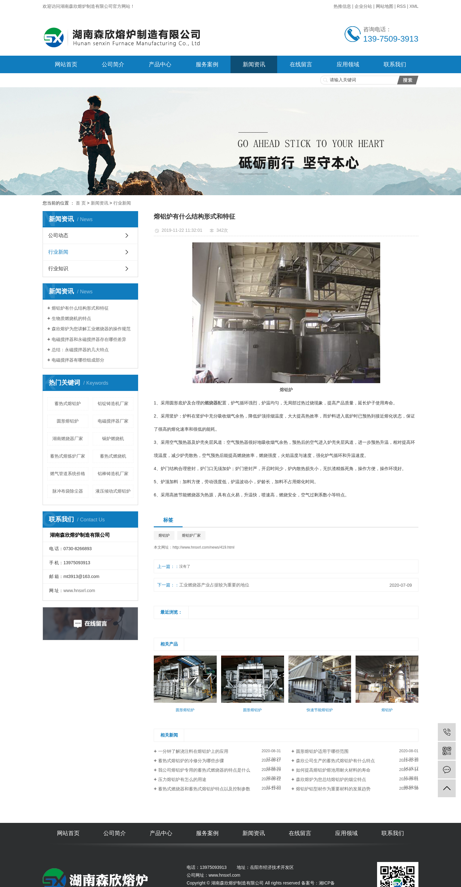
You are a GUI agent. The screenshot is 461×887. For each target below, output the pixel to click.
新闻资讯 (254, 64)
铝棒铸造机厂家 (113, 473)
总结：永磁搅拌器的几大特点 (80, 349)
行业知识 (58, 268)
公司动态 (58, 235)
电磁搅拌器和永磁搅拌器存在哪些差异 (89, 339)
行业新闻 (122, 202)
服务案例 (207, 64)
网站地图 (384, 6)
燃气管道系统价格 (67, 473)
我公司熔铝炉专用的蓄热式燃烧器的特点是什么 (204, 770)
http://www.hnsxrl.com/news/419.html (203, 547)
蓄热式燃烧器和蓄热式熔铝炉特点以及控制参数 (204, 788)
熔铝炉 (164, 535)
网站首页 (66, 64)
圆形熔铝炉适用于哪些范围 (322, 751)
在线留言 (301, 64)
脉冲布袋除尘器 (67, 491)
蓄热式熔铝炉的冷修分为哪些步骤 (191, 760)
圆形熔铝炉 (68, 420)
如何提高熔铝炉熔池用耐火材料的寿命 (333, 770)
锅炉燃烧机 (113, 438)
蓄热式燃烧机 (113, 456)
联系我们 (395, 64)
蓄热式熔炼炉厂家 (67, 456)
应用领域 (348, 64)
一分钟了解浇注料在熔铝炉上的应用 (193, 751)
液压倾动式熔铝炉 (113, 491)
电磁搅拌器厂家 (113, 420)
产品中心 (160, 64)
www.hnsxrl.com (79, 590)
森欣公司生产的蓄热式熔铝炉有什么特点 (335, 760)
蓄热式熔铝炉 (67, 403)
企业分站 (363, 6)
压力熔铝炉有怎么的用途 (182, 779)
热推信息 (342, 6)
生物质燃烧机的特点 (71, 318)
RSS (401, 6)
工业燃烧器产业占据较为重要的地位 (214, 584)
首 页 (81, 202)
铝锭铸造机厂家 (113, 403)
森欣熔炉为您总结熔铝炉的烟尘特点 (331, 779)
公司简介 (113, 64)
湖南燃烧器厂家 (67, 438)
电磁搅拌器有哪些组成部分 (78, 359)
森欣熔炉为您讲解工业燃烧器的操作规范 (91, 328)
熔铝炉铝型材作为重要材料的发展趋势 (333, 788)
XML (413, 6)
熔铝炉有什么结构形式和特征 (80, 308)
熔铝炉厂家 (191, 535)
